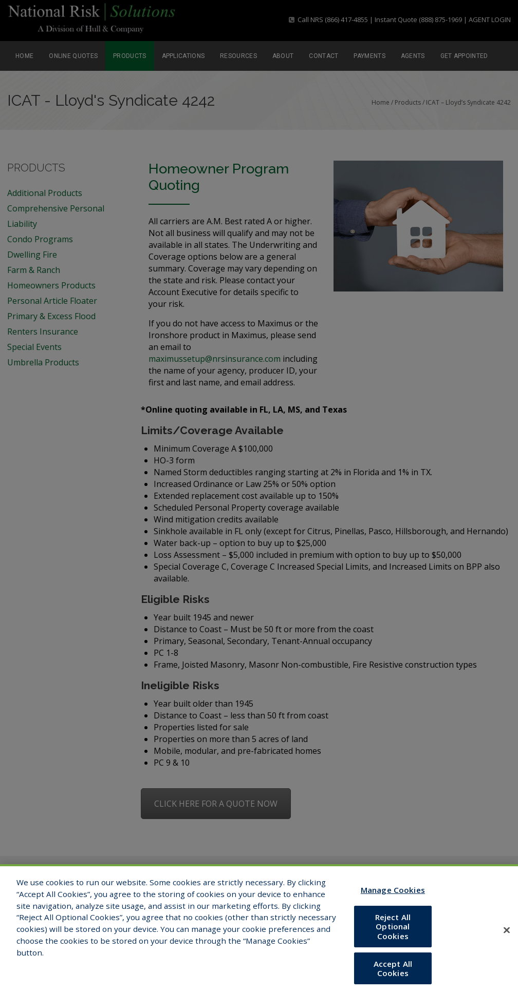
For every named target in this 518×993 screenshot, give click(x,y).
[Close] (506, 939)
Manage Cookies (393, 899)
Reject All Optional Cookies (393, 935)
